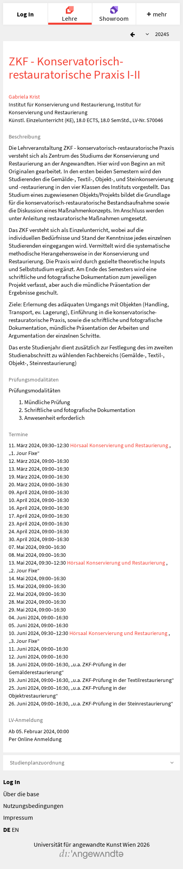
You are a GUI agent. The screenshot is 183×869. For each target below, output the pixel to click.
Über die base (21, 794)
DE (7, 829)
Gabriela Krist (24, 96)
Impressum (18, 817)
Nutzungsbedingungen (33, 806)
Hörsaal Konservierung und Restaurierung (119, 445)
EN (15, 829)
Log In (11, 782)
